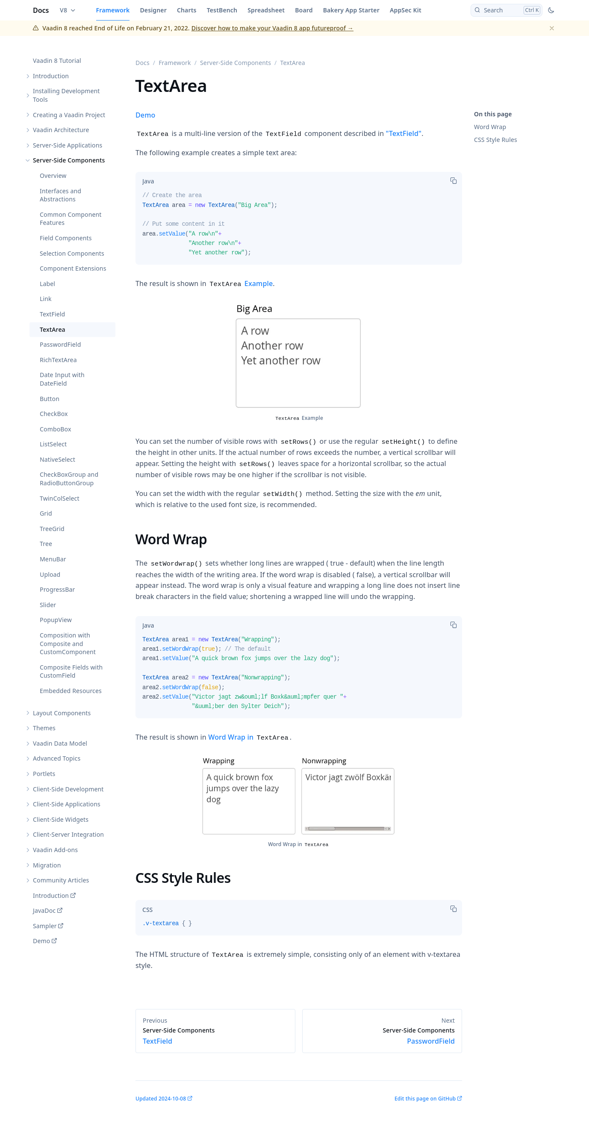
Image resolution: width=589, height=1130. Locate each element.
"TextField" (404, 133)
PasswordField (60, 345)
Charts (187, 10)
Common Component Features (71, 218)
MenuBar (53, 559)
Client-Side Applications (66, 804)
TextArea (52, 329)
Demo (41, 941)
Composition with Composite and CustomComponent (68, 643)
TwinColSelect (60, 498)
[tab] (148, 181)
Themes (44, 728)
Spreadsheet (266, 10)
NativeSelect (57, 459)
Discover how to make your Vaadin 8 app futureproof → (272, 28)
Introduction (51, 76)
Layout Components (62, 713)
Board (303, 10)
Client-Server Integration (68, 835)
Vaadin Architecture (61, 130)
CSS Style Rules (495, 140)
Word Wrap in (248, 737)
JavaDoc (44, 911)
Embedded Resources (71, 691)
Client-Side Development (68, 789)
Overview (53, 175)
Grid (46, 514)
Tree (46, 544)
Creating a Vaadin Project (69, 115)
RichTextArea (58, 360)
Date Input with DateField (62, 379)
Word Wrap (490, 127)
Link (46, 299)
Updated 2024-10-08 (160, 1098)
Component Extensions (73, 269)
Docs (41, 10)
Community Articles (61, 880)
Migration (47, 865)
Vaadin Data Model (60, 743)
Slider (48, 605)
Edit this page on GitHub (425, 1098)
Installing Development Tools (66, 95)
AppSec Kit (405, 10)
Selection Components (72, 253)
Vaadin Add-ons (55, 850)
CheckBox (54, 414)
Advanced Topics (56, 759)
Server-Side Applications (67, 145)
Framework (113, 10)
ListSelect (53, 444)
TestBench (222, 10)
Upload (50, 574)
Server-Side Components (69, 160)
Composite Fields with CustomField (71, 671)
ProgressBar (57, 590)
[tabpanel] (298, 228)
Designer (153, 10)
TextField (52, 314)
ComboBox (55, 429)
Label (47, 284)
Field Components (66, 238)
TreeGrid (52, 529)
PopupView (56, 620)
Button (49, 399)
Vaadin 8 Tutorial (57, 61)
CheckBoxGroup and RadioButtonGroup (69, 479)
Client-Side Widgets (60, 819)
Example (241, 283)
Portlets (44, 774)
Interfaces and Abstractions (60, 195)
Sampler (45, 926)
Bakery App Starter (351, 10)
